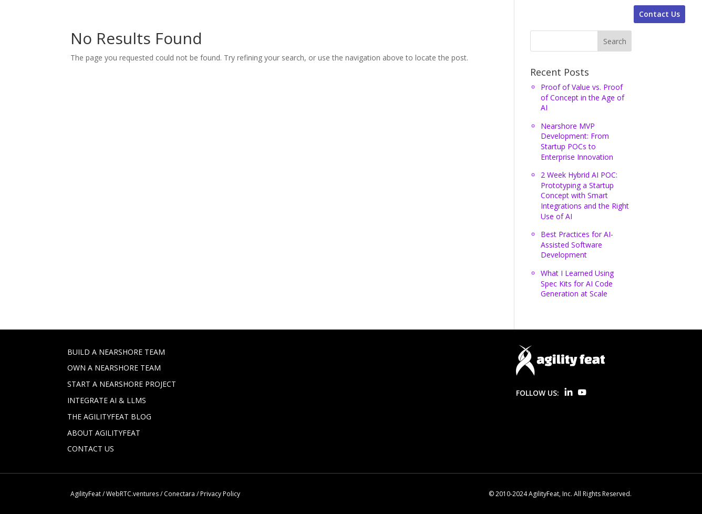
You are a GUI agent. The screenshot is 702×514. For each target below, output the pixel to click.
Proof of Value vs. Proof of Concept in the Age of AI (582, 97)
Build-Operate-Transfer (417, 14)
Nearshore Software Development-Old (288, 14)
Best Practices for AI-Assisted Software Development (577, 244)
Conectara (179, 493)
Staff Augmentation (167, 14)
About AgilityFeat (103, 433)
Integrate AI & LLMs (106, 400)
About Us (593, 14)
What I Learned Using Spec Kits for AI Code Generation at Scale (577, 283)
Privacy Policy (220, 493)
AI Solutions (496, 14)
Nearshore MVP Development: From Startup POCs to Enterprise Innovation (577, 141)
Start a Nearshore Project (121, 384)
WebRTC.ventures (132, 493)
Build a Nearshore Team (116, 352)
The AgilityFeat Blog (109, 417)
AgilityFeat (85, 493)
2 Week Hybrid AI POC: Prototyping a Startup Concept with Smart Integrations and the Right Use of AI (585, 195)
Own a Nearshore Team (114, 368)
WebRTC (547, 14)
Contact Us (659, 14)
